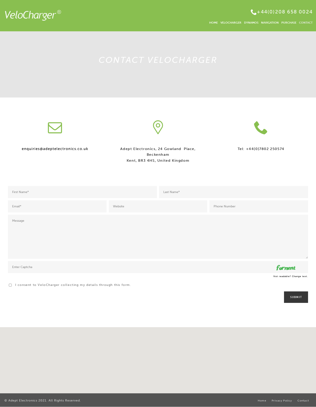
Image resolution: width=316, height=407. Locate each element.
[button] (158, 356)
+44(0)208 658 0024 (285, 12)
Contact (303, 400)
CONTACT (306, 22)
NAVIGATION (270, 22)
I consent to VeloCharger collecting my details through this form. (73, 285)
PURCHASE (288, 22)
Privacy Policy (282, 400)
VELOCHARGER (230, 22)
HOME (213, 22)
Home (262, 400)
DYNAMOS (251, 22)
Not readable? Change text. (290, 276)
